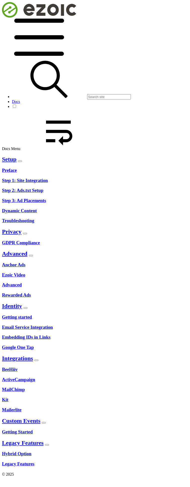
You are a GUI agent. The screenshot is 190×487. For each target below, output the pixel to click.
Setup (9, 159)
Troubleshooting (18, 220)
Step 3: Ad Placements (24, 200)
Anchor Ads (13, 264)
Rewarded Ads (16, 295)
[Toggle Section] (20, 161)
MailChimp (13, 389)
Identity (12, 306)
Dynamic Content (19, 210)
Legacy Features (23, 443)
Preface (9, 170)
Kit (5, 399)
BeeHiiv (10, 369)
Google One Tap (18, 347)
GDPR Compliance (21, 242)
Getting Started (17, 431)
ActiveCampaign (18, 379)
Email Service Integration (27, 327)
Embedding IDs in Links (26, 337)
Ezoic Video (13, 274)
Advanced (14, 253)
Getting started (17, 317)
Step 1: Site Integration (25, 180)
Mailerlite (12, 409)
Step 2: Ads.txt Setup (22, 190)
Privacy (12, 231)
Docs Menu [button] (48, 149)
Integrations (17, 358)
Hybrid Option (16, 453)
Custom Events (21, 421)
